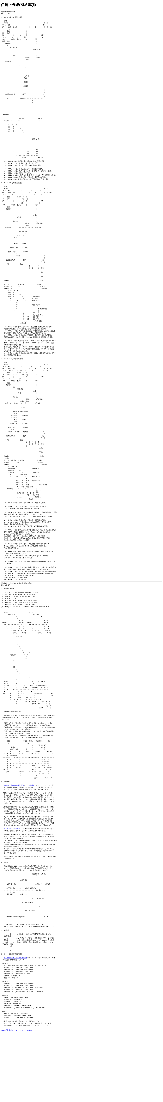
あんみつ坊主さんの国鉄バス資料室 (15, 1021)
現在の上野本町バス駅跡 (12, 883)
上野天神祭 (30, 836)
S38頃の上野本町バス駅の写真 (14, 836)
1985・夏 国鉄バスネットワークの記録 (16, 1099)
